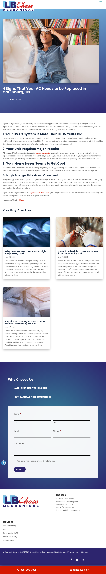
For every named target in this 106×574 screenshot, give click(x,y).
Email (17, 431)
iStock (21, 200)
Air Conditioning (9, 525)
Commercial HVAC (10, 533)
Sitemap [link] (84, 552)
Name (17, 414)
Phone (57, 431)
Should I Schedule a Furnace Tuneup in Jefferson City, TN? (78, 252)
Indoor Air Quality (10, 537)
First (15, 422)
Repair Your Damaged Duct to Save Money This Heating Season (25, 322)
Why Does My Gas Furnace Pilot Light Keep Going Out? (26, 252)
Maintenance (8, 540)
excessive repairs (43, 153)
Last (54, 422)
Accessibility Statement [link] (57, 552)
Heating (6, 529)
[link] (26, 570)
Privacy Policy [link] (73, 552)
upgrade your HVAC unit (39, 192)
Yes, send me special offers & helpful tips (36, 461)
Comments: (20, 443)
